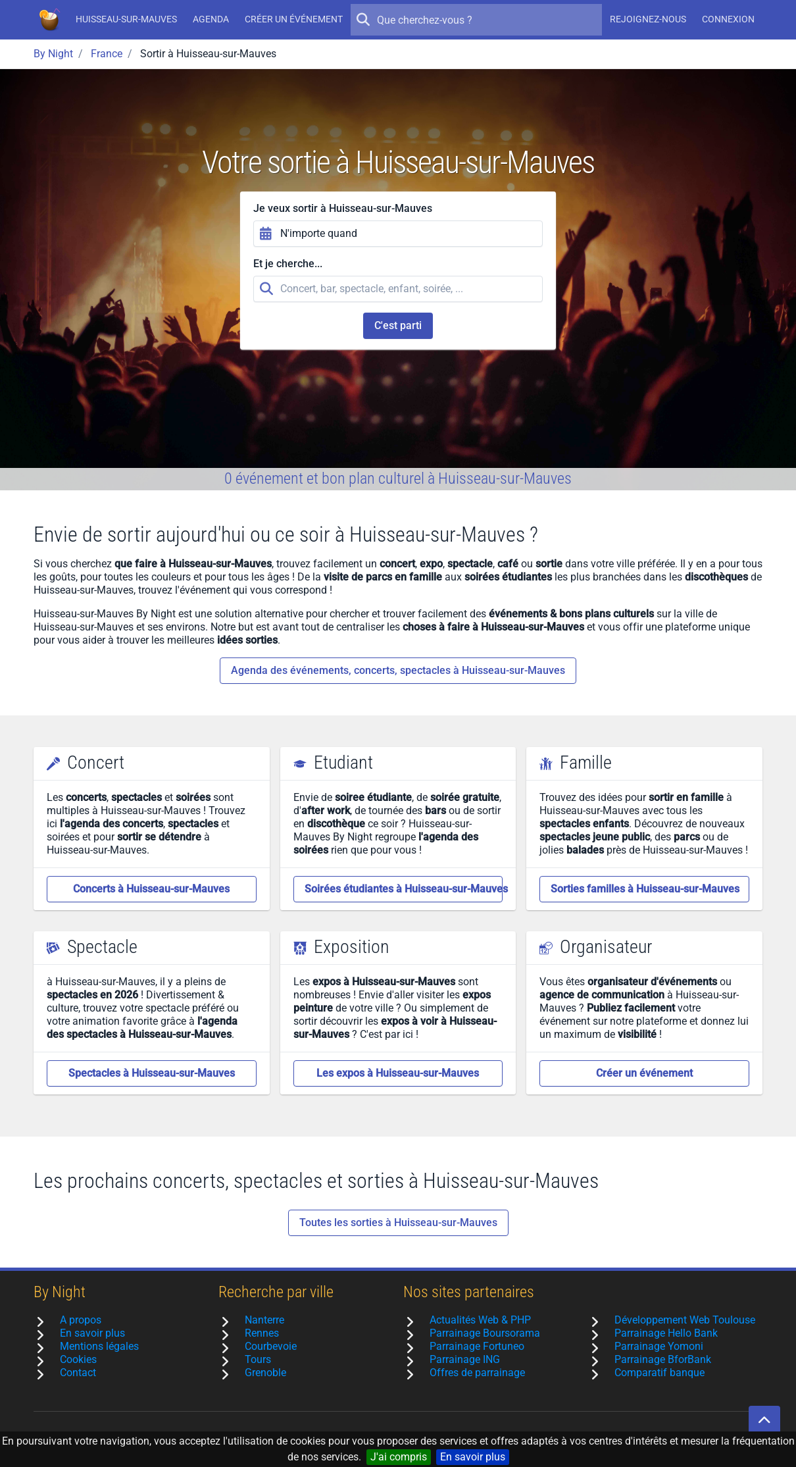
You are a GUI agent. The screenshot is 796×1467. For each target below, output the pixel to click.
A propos (80, 1320)
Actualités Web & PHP (480, 1320)
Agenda (211, 19)
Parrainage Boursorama (485, 1333)
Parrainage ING (465, 1359)
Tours (258, 1359)
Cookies (78, 1359)
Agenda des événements (398, 670)
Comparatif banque (659, 1372)
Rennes (262, 1333)
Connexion (728, 19)
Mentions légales (99, 1346)
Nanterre (264, 1320)
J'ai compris (398, 1457)
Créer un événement (294, 19)
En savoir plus (472, 1457)
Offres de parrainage (477, 1372)
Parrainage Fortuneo (477, 1346)
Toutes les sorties (398, 1222)
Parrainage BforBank (662, 1359)
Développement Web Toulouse (684, 1320)
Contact (78, 1372)
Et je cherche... (287, 263)
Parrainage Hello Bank (666, 1333)
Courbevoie (271, 1346)
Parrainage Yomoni (658, 1346)
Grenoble (265, 1372)
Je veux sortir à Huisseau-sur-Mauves (342, 208)
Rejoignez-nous (648, 19)
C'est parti (398, 325)
